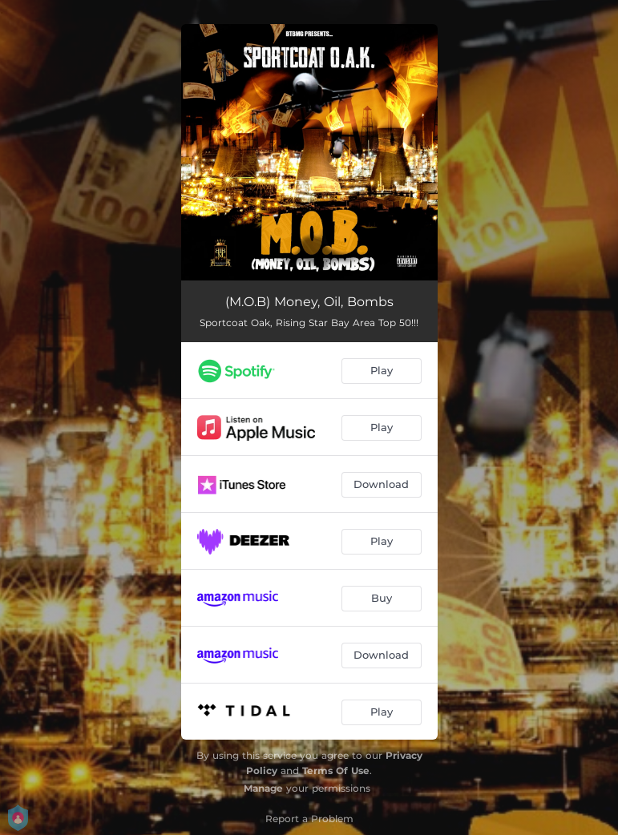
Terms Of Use (336, 770)
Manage (263, 788)
